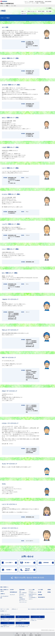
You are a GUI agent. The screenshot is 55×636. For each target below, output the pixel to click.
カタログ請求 (40, 589)
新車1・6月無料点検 (22, 592)
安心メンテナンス (22, 595)
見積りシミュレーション (21, 616)
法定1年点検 (21, 594)
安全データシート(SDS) (4, 609)
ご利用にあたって (14, 609)
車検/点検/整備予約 (41, 597)
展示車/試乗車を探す (39, 1)
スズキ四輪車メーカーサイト (7, 616)
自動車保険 (31, 595)
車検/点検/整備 (48, 1)
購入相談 (39, 592)
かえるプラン (31, 591)
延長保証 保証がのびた (33, 594)
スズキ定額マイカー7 (32, 592)
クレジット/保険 (35, 2)
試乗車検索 (40, 594)
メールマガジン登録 (36, 616)
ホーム (26, 1)
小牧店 (7, 5)
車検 (20, 591)
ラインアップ (27, 2)
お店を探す (31, 1)
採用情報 (49, 592)
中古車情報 (42, 2)
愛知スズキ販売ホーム (4, 587)
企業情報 (49, 589)
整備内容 (20, 597)
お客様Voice (2, 593)
